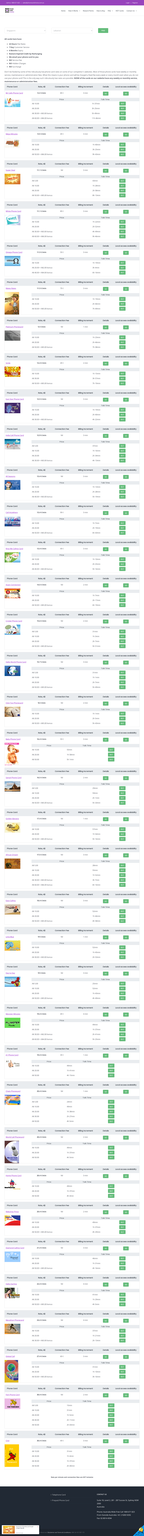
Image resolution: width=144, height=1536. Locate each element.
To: (52, 26)
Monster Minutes (13, 1014)
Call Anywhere (12, 512)
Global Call (10, 1356)
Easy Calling (11, 900)
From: (6, 26)
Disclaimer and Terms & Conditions (59, 1532)
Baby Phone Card (13, 739)
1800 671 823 (15, 3)
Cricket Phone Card (14, 621)
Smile (8, 363)
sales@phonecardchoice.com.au (33, 3)
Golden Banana (12, 818)
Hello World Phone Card (16, 662)
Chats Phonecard (13, 1091)
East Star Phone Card (15, 399)
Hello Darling (11, 1284)
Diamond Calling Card (15, 1248)
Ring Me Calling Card (14, 548)
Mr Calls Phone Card (14, 93)
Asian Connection (13, 584)
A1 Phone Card (12, 1055)
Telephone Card (59, 1494)
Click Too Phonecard (14, 703)
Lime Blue (10, 937)
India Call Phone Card (15, 435)
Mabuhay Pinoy (12, 1211)
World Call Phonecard (15, 1137)
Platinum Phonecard (14, 327)
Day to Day (10, 973)
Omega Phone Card (14, 252)
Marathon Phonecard (15, 1320)
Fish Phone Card (13, 1394)
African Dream (12, 854)
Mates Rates (11, 288)
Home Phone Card (13, 1175)
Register (135, 3)
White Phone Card (13, 211)
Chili (7, 1440)
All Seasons (10, 476)
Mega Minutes (12, 134)
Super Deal (10, 170)
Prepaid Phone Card (60, 1500)
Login (128, 3)
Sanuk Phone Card (13, 777)
